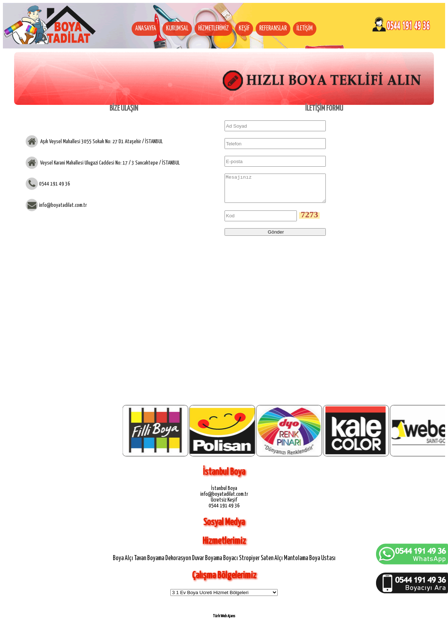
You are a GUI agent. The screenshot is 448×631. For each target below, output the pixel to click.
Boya (118, 563)
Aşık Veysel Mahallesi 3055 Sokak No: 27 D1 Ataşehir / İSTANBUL (101, 141)
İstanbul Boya (224, 493)
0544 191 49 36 (54, 184)
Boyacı (230, 563)
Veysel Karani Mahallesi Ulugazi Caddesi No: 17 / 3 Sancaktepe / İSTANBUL (109, 162)
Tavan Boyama (149, 563)
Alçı (129, 563)
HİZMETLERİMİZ (213, 28)
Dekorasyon (178, 563)
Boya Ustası (322, 563)
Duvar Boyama (207, 563)
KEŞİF (244, 28)
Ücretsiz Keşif (224, 505)
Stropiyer (249, 563)
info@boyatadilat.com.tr (63, 205)
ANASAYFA (145, 28)
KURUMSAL (177, 28)
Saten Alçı (272, 563)
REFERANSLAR (273, 28)
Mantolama (296, 563)
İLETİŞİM (304, 28)
